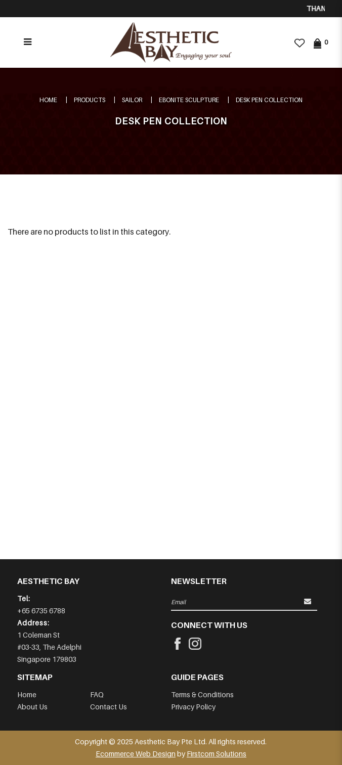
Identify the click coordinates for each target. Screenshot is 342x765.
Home (48, 100)
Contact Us (108, 706)
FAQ (97, 694)
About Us (32, 706)
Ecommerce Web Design (136, 753)
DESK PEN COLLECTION (269, 100)
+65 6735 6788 (41, 610)
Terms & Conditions (202, 694)
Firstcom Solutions (216, 753)
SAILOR (132, 100)
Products (89, 100)
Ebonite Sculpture (189, 100)
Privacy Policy (193, 706)
